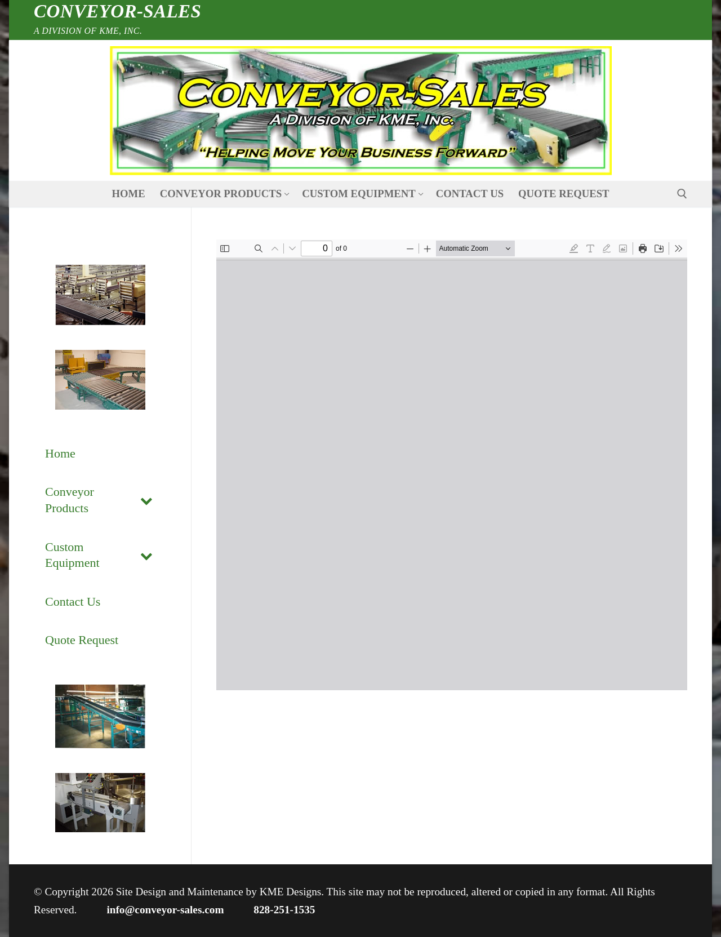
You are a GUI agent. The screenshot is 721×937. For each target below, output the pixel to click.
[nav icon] (360, 111)
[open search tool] (682, 194)
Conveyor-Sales (117, 11)
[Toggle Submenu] (146, 500)
